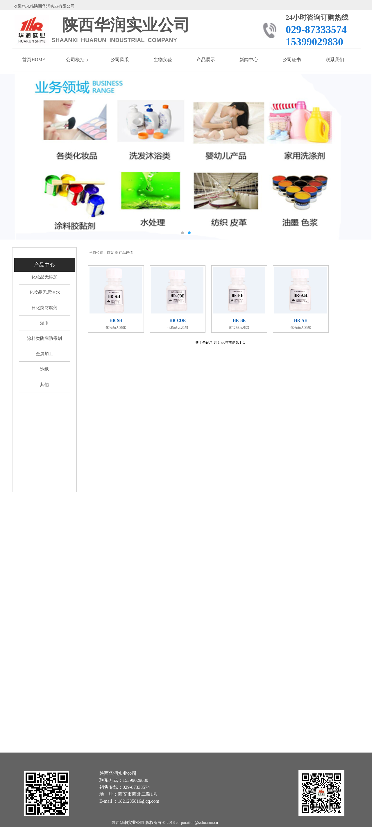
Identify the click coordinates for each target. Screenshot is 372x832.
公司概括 (75, 59)
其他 (44, 384)
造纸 (44, 369)
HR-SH (116, 321)
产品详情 (126, 253)
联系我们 (335, 59)
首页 (110, 253)
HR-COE (177, 321)
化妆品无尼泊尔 (44, 292)
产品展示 (205, 59)
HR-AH (301, 321)
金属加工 (44, 353)
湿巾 (44, 323)
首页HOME (33, 59)
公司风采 (119, 59)
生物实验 (162, 59)
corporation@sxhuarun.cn (197, 822)
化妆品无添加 (44, 277)
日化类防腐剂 (44, 307)
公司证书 (291, 59)
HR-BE (239, 321)
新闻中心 (248, 59)
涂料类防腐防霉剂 (44, 338)
